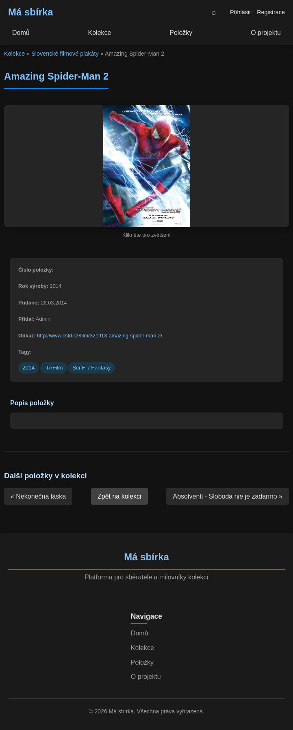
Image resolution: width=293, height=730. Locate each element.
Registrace (271, 12)
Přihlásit (240, 12)
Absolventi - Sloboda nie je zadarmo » (227, 496)
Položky (180, 32)
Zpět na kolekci (119, 496)
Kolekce (99, 32)
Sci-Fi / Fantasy (91, 368)
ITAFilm (53, 368)
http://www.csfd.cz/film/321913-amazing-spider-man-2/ (99, 336)
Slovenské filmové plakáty (65, 53)
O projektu (266, 32)
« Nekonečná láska (38, 496)
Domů (21, 32)
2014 (28, 368)
